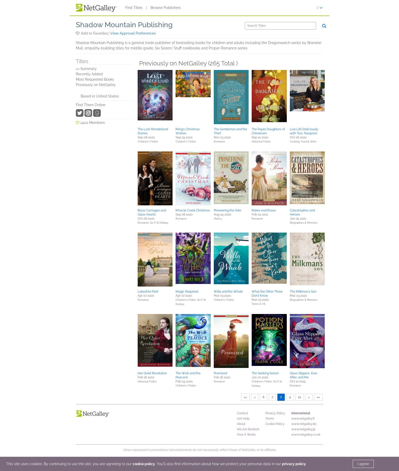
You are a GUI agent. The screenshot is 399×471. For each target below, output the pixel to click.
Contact (242, 413)
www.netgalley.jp (303, 429)
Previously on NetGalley (96, 85)
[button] (78, 33)
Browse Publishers (165, 8)
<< (245, 397)
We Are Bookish (248, 429)
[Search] (280, 26)
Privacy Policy (275, 413)
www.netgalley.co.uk (305, 434)
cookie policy (144, 464)
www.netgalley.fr (303, 418)
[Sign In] (320, 8)
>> (318, 397)
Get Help (243, 418)
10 (299, 397)
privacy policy (294, 464)
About (241, 424)
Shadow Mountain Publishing (124, 25)
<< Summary (86, 69)
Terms (269, 418)
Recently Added (89, 74)
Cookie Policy (274, 424)
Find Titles (133, 8)
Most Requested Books (95, 79)
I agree (363, 464)
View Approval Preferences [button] (133, 33)
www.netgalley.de (303, 424)
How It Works (246, 434)
